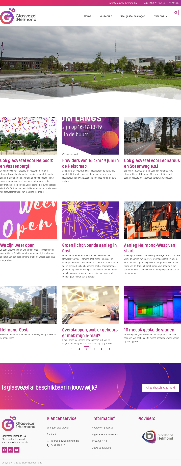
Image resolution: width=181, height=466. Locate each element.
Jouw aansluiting (101, 447)
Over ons (161, 16)
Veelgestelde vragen (132, 16)
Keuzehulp (106, 16)
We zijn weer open (17, 245)
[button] (176, 12)
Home (87, 16)
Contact (52, 434)
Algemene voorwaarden (105, 434)
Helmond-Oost (14, 330)
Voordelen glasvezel (103, 427)
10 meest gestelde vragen (149, 330)
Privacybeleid (99, 441)
